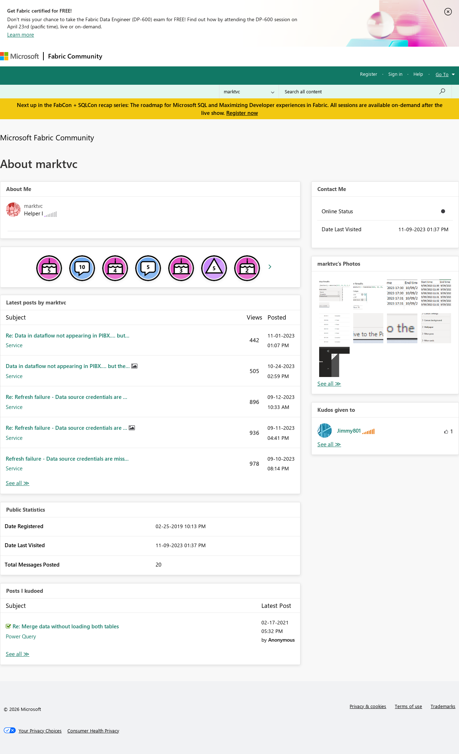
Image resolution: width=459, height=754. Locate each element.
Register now (242, 112)
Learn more (20, 34)
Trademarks (443, 706)
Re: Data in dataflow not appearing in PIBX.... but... (67, 335)
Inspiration (150, 56)
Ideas (179, 56)
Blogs (243, 56)
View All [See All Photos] (329, 384)
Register (368, 74)
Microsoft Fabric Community (47, 137)
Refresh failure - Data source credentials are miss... (67, 458)
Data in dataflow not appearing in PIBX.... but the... (68, 365)
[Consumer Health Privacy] (93, 730)
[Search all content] (365, 91)
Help (418, 74)
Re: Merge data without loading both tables (66, 626)
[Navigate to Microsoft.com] (19, 56)
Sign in (395, 74)
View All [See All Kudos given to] (329, 444)
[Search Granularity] (249, 91)
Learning (271, 56)
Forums (118, 56)
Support (301, 56)
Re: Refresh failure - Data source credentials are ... (66, 396)
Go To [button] (442, 74)
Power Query (21, 636)
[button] (334, 294)
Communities (211, 56)
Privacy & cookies (368, 706)
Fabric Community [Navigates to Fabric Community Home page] (75, 56)
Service (14, 345)
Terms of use (408, 706)
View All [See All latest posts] (17, 483)
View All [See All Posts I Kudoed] (17, 654)
